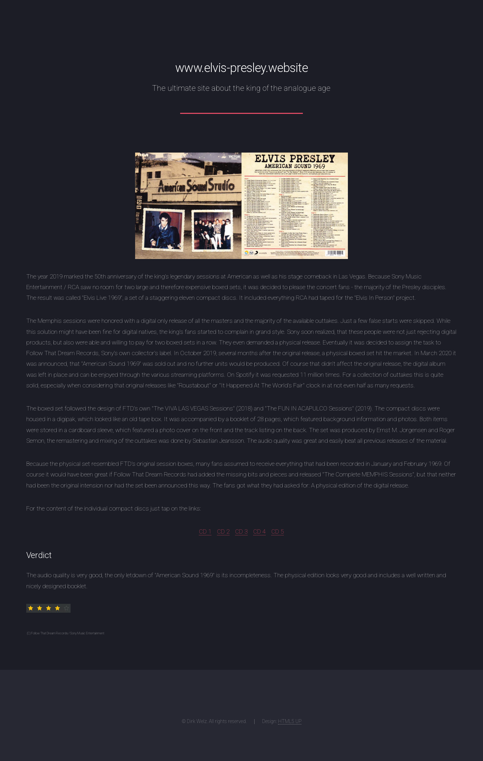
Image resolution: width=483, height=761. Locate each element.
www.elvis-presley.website (241, 68)
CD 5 (277, 531)
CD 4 (259, 531)
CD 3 (241, 531)
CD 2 (223, 531)
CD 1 (205, 531)
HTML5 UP (289, 721)
